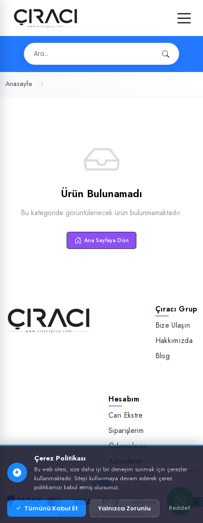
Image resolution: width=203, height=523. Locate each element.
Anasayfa (18, 84)
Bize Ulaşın (172, 325)
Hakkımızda (174, 340)
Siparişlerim (126, 430)
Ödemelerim (127, 446)
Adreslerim (125, 461)
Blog (162, 356)
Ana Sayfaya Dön (101, 240)
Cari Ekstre (125, 415)
